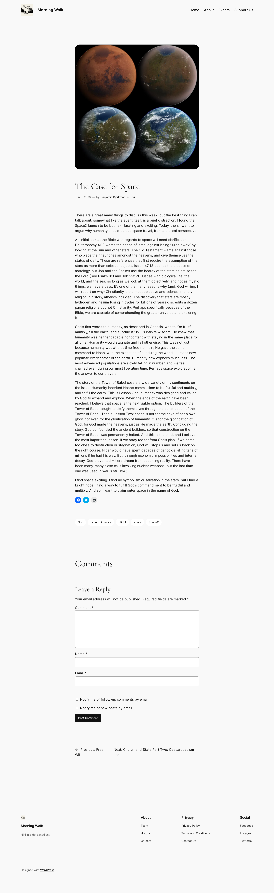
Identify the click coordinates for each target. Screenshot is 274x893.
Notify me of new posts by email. (106, 708)
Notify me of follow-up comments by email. (114, 699)
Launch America (100, 522)
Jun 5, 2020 (83, 197)
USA (132, 197)
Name (81, 654)
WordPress (47, 870)
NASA (122, 522)
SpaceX (154, 522)
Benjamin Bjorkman (113, 197)
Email (80, 673)
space (137, 522)
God (80, 522)
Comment (84, 608)
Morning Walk (50, 9)
